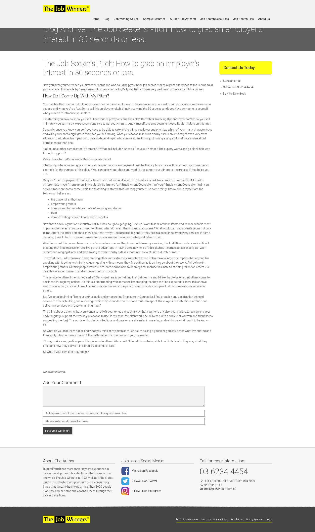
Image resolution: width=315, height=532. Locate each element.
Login (269, 519)
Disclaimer (237, 519)
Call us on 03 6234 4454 (238, 87)
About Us (264, 18)
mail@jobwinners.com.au (220, 488)
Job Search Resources (214, 18)
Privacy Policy (221, 519)
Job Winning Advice (126, 18)
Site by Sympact (254, 519)
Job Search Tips (243, 18)
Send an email (232, 80)
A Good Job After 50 (183, 18)
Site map (206, 519)
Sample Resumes (154, 18)
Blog (106, 18)
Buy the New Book (234, 93)
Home (95, 18)
